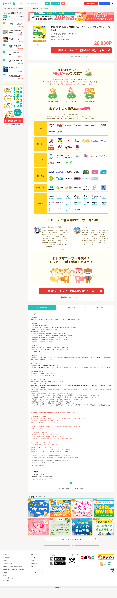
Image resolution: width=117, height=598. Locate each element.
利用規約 (5, 560)
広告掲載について (7, 555)
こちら (46, 422)
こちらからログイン (85, 56)
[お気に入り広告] (63, 3)
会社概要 (5, 572)
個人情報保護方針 (7, 557)
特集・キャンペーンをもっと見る (71, 539)
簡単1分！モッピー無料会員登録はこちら (81, 50)
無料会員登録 (91, 3)
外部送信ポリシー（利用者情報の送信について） (15, 566)
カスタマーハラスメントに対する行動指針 (13, 569)
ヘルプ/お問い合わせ (8, 578)
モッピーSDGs (6, 581)
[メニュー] (112, 3)
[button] (2, 16)
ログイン (104, 3)
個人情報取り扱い (7, 563)
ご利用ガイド (6, 575)
